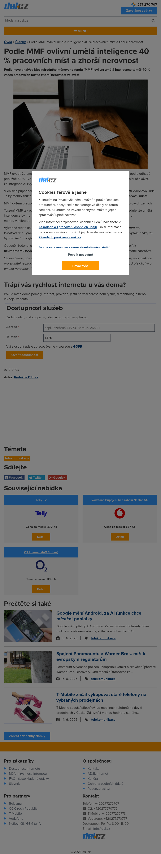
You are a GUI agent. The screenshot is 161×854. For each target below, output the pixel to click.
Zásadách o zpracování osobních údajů (68, 227)
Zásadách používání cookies (60, 237)
